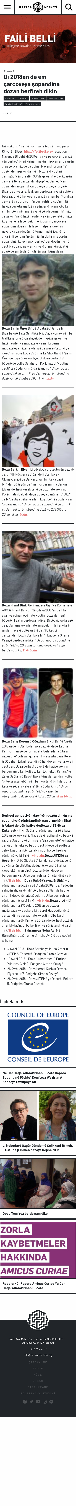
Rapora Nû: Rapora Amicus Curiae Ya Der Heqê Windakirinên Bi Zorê (34, 1285)
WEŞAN (38, 1381)
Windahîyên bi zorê (13, 104)
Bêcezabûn (10, 98)
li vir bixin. (37, 855)
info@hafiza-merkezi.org (38, 1355)
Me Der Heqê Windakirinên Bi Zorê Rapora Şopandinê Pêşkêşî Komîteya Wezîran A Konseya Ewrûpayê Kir (34, 1077)
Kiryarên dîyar (38, 98)
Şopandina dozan (55, 98)
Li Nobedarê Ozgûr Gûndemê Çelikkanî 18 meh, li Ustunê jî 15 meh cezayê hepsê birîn (38, 1147)
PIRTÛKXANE (38, 1387)
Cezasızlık (23, 98)
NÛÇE (38, 1375)
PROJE (38, 1368)
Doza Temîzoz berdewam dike (25, 1213)
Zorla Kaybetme (33, 104)
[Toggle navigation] (7, 7)
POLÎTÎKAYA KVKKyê (38, 1393)
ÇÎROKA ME (38, 1362)
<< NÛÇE (8, 113)
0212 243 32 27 (38, 1348)
